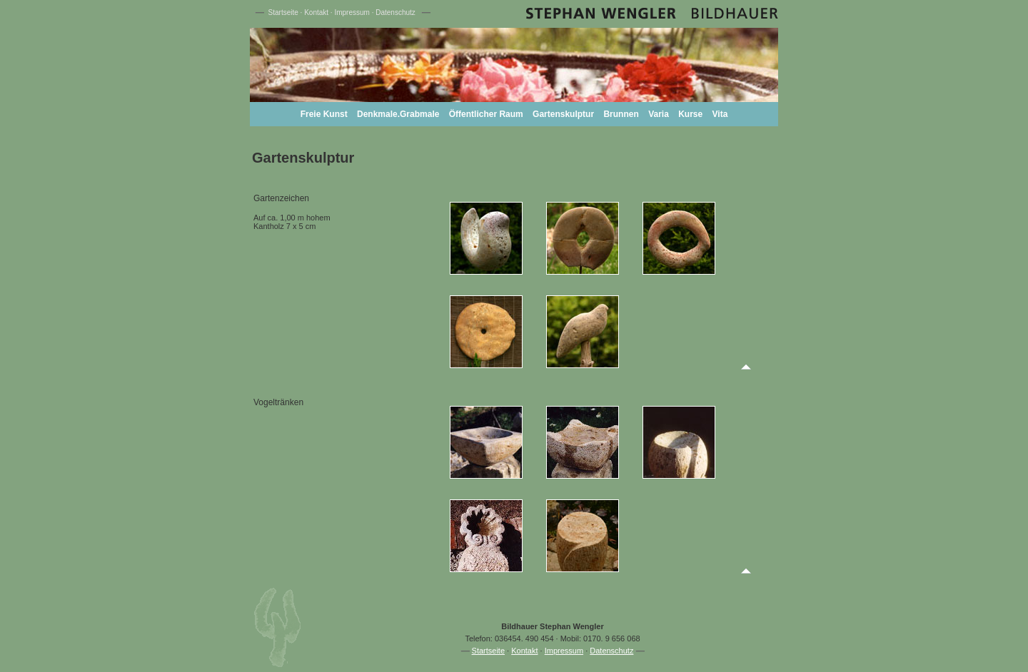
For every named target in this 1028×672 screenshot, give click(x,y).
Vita (720, 114)
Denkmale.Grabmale (398, 114)
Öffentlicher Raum (486, 114)
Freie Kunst (324, 114)
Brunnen (620, 114)
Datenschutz (395, 12)
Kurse (690, 114)
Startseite (283, 12)
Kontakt (316, 12)
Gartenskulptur (563, 114)
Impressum (351, 12)
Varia (658, 114)
